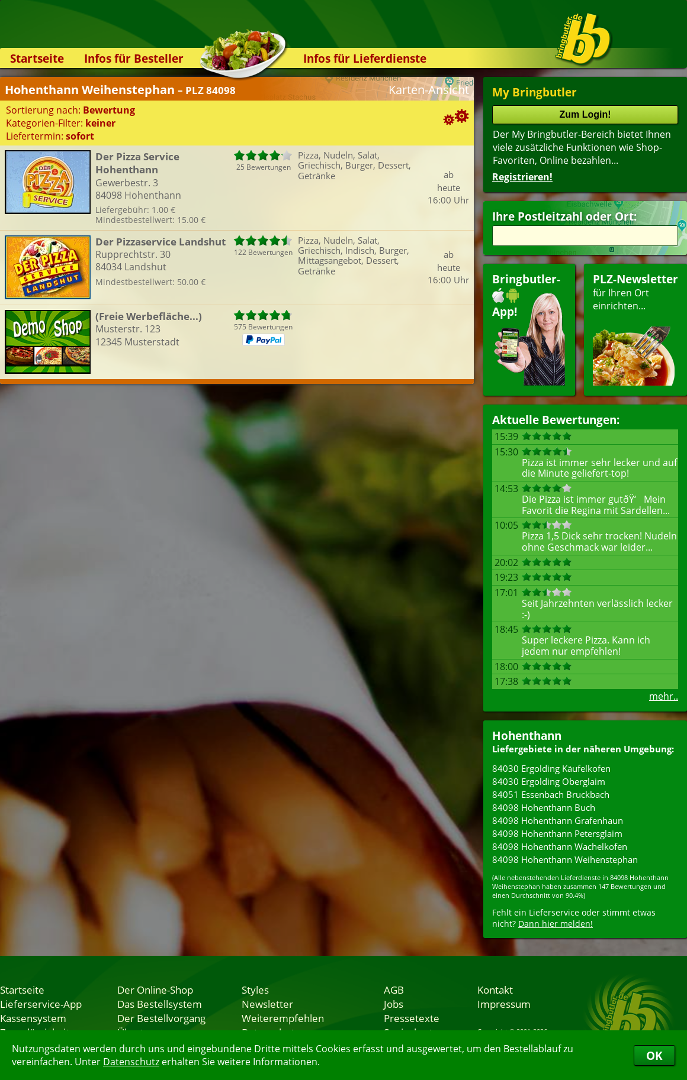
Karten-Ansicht (429, 90)
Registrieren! (522, 176)
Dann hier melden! (555, 923)
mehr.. (663, 696)
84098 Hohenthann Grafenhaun (557, 820)
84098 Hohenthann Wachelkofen (559, 846)
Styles (255, 989)
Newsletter (267, 1004)
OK (654, 1055)
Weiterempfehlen (283, 1018)
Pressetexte (411, 1018)
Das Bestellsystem (159, 1004)
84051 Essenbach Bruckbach (550, 794)
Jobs (393, 1004)
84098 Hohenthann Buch (543, 807)
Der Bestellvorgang (161, 1018)
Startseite (37, 58)
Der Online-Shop (155, 989)
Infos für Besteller (134, 58)
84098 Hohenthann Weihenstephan (565, 859)
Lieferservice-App (41, 1004)
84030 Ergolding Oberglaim (548, 781)
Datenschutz (131, 1061)
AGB (394, 989)
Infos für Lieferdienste (364, 58)
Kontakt (495, 989)
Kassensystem (33, 1018)
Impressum (504, 1004)
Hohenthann (526, 735)
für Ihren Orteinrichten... (635, 328)
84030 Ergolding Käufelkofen (551, 768)
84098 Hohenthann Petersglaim (557, 833)
